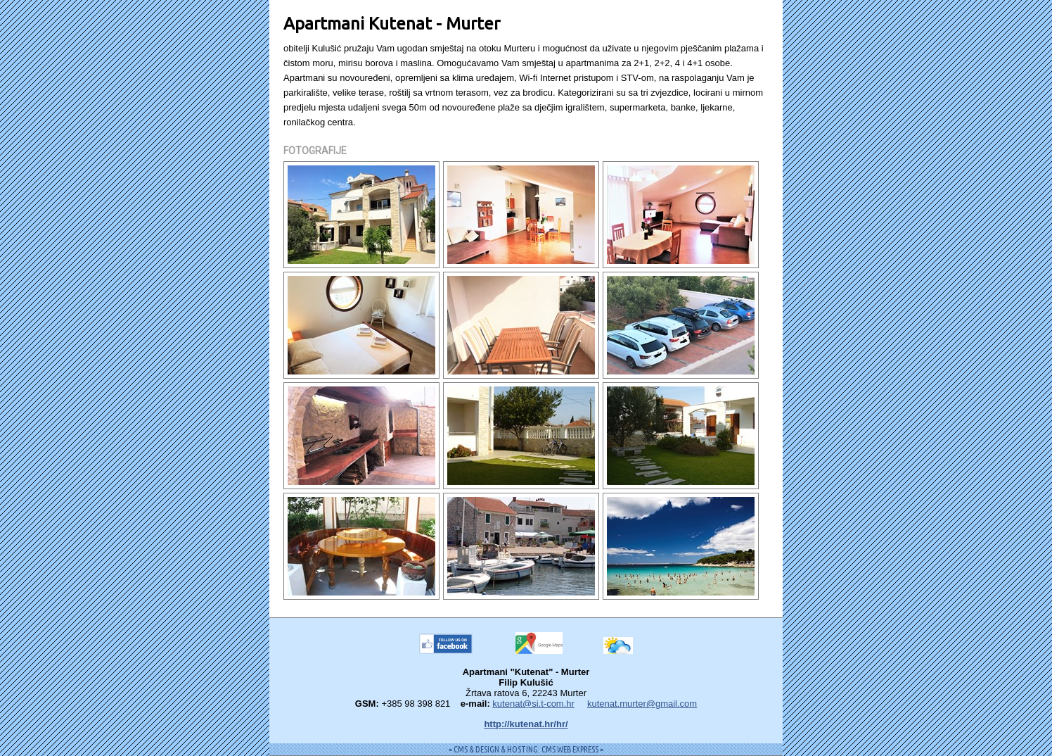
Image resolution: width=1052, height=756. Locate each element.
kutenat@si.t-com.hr (533, 703)
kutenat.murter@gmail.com (642, 703)
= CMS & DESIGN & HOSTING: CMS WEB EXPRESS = (526, 749)
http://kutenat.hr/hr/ (525, 724)
